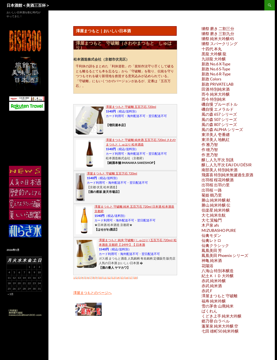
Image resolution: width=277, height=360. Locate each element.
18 (135, 277)
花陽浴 (207, 265)
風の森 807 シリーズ (219, 124)
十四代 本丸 (212, 48)
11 (105, 277)
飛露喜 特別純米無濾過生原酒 (227, 174)
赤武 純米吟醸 (214, 280)
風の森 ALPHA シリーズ (222, 129)
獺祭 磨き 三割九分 (218, 33)
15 (122, 277)
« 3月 (11, 294)
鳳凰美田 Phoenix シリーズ (225, 255)
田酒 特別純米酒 (216, 89)
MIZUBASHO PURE (219, 230)
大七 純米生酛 (214, 215)
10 (100, 277)
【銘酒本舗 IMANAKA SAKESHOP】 (131, 163)
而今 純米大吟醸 (216, 94)
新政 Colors (211, 78)
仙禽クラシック (215, 245)
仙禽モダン (211, 235)
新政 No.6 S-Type (216, 68)
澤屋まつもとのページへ (92, 292)
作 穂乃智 (210, 149)
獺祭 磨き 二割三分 (218, 28)
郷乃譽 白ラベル (216, 321)
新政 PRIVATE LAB (218, 84)
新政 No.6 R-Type (216, 73)
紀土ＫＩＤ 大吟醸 (218, 275)
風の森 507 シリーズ (219, 119)
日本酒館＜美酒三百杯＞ (28, 5)
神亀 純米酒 (212, 260)
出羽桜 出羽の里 (216, 184)
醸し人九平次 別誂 (218, 159)
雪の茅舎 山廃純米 (218, 306)
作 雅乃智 (210, 144)
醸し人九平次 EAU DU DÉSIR (227, 164)
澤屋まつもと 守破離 (220, 295)
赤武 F (207, 290)
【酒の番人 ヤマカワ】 (114, 267)
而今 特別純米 (214, 99)
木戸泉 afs (210, 225)
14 (118, 277)
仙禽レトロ (211, 240)
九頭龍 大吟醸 (214, 58)
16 (126, 277)
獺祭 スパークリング (220, 43)
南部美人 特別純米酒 (220, 169)
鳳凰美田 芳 (212, 250)
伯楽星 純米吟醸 (216, 210)
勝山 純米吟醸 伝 (216, 205)
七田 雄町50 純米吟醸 (220, 331)
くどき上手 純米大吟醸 (221, 316)
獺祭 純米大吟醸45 (218, 38)
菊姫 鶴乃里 (212, 195)
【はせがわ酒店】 (106, 229)
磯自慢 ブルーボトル (220, 104)
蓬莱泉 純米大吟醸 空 (220, 326)
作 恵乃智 (210, 154)
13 (113, 277)
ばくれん (209, 311)
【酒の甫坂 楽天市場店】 (104, 192)
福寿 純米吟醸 (214, 301)
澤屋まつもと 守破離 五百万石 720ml (131, 107)
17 (131, 277)
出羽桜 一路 (212, 190)
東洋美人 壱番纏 (216, 134)
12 (109, 277)
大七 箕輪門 (212, 220)
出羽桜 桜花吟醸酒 (218, 179)
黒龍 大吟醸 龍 (214, 53)
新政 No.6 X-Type (216, 63)
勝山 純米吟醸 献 (216, 200)
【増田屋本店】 (116, 125)
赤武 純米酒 (212, 285)
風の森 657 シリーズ (219, 114)
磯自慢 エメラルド (218, 109)
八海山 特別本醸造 (218, 270)
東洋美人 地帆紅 (216, 139)
